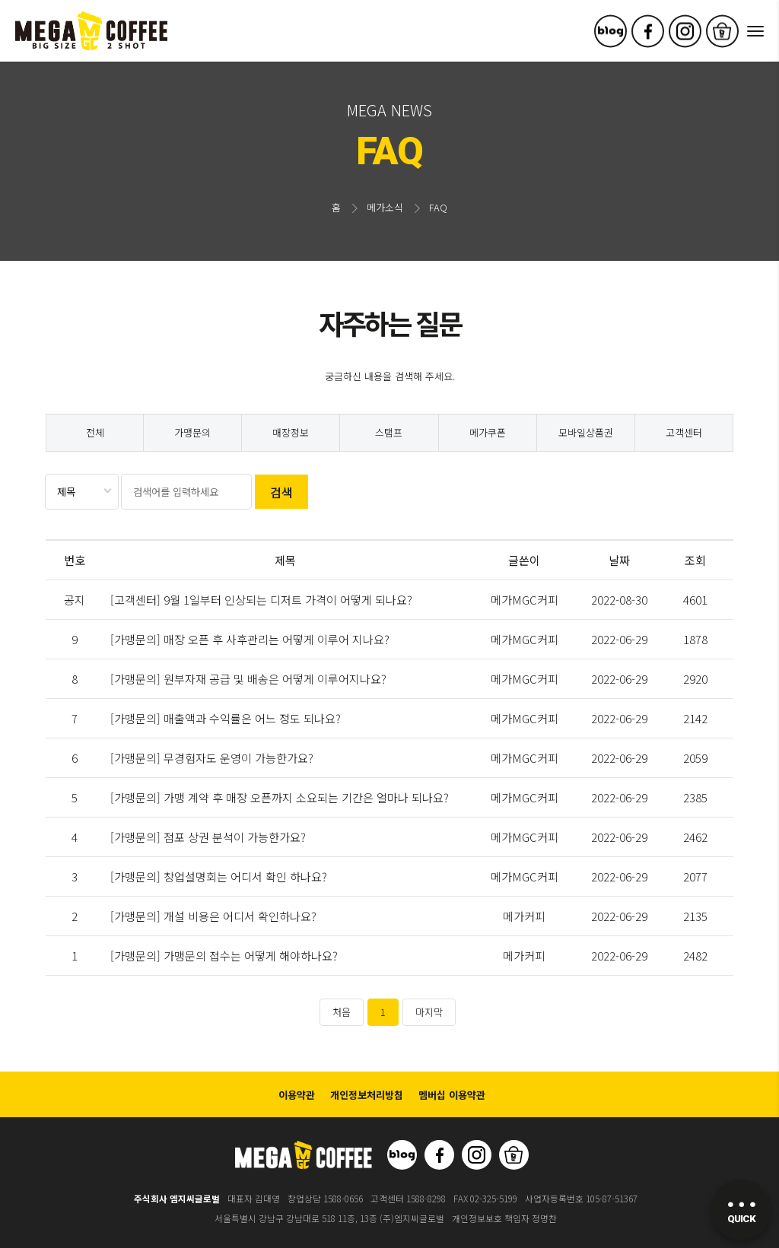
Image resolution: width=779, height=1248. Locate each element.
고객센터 (684, 432)
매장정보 (290, 432)
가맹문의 (192, 432)
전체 (95, 432)
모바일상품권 (585, 432)
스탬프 (388, 432)
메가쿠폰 (487, 432)
